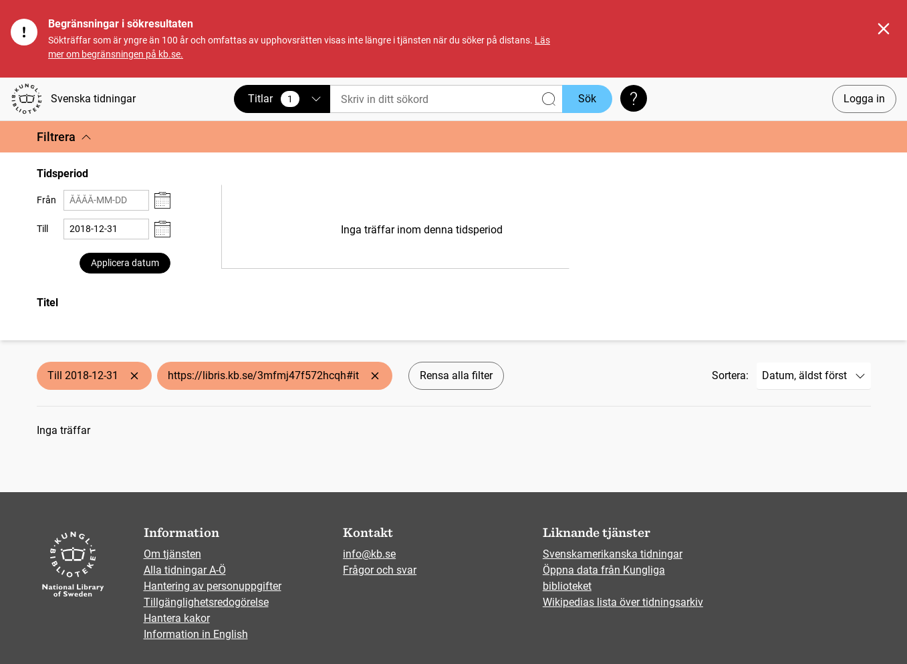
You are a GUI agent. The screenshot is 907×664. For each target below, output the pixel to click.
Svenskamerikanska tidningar (612, 554)
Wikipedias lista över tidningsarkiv (623, 602)
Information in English (196, 634)
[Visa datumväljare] (162, 200)
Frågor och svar (379, 570)
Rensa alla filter (456, 375)
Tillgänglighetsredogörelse (206, 602)
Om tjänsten (172, 554)
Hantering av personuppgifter (212, 586)
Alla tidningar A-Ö (185, 570)
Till (42, 228)
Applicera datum (125, 262)
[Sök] (446, 99)
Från (46, 200)
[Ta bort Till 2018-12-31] (134, 375)
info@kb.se (369, 554)
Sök (587, 98)
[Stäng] (883, 28)
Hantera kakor (177, 618)
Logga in (864, 98)
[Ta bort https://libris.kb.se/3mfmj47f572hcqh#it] (375, 375)
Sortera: (730, 375)
